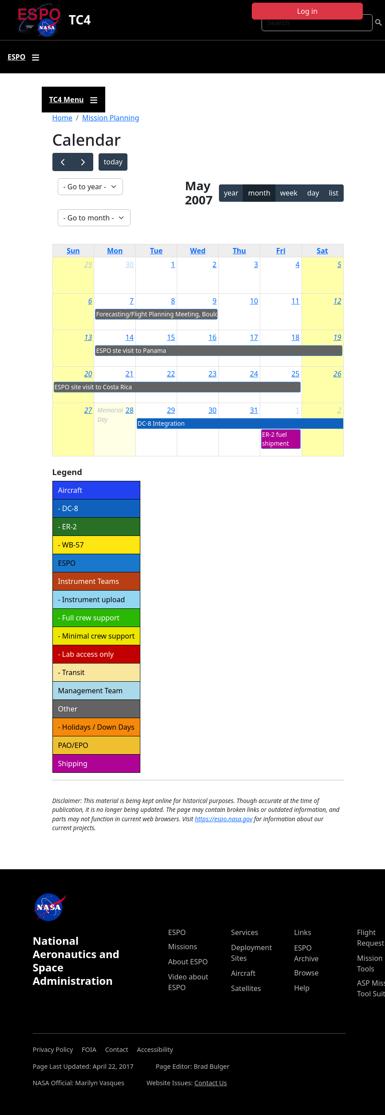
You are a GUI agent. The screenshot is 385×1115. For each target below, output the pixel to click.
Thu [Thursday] (239, 251)
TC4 (80, 19)
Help (302, 988)
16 (212, 337)
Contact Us (210, 1083)
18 (295, 337)
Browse (306, 973)
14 (130, 337)
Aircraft (243, 973)
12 (337, 301)
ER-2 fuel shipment (275, 439)
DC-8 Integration (161, 423)
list (333, 193)
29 (88, 264)
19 (337, 337)
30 (130, 264)
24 (254, 374)
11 (295, 301)
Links (302, 932)
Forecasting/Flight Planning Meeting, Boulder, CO (165, 314)
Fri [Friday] (281, 251)
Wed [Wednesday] (198, 251)
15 (171, 337)
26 (337, 374)
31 (254, 410)
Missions (182, 946)
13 (88, 337)
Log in (307, 11)
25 (295, 374)
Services (244, 932)
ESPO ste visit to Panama (131, 350)
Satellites (246, 988)
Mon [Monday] (115, 251)
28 (130, 410)
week (289, 193)
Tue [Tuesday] (156, 251)
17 (254, 337)
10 (254, 301)
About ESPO (188, 962)
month (259, 193)
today (112, 162)
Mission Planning (110, 118)
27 (88, 410)
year (231, 193)
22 (171, 374)
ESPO (177, 932)
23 (212, 374)
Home (62, 118)
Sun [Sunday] (73, 251)
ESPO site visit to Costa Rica (93, 387)
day (313, 193)
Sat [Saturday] (322, 251)
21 (130, 374)
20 (88, 374)
